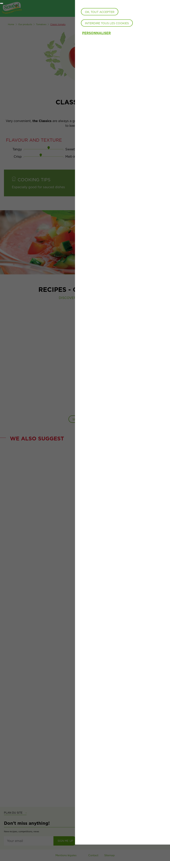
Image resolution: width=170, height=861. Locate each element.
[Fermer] (1, 3)
